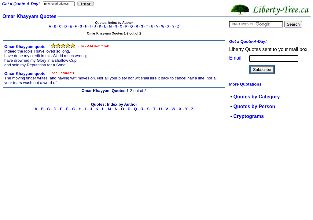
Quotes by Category (256, 96)
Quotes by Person (254, 106)
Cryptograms (248, 116)
